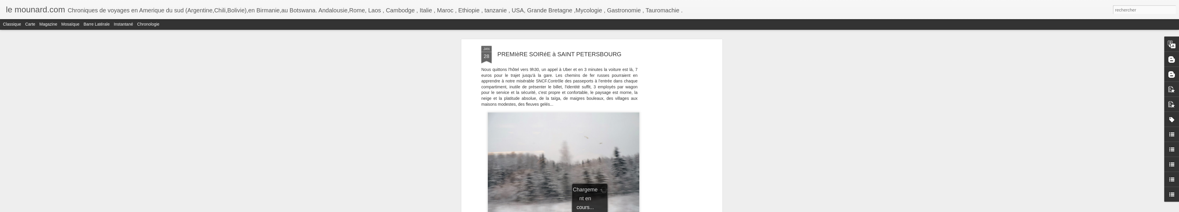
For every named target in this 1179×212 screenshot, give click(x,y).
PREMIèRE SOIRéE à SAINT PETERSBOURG (560, 54)
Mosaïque (70, 24)
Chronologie (148, 24)
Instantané (123, 24)
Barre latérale (96, 24)
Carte (30, 24)
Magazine (48, 24)
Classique (12, 24)
